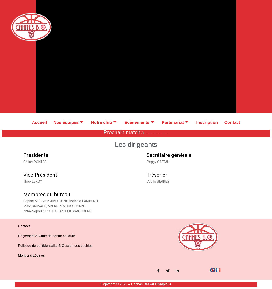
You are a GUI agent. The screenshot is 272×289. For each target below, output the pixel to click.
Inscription (207, 122)
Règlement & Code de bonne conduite (47, 236)
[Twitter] (168, 271)
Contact (232, 122)
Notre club (104, 122)
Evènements (139, 122)
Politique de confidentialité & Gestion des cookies (55, 246)
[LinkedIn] (177, 271)
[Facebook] (158, 271)
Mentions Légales (31, 255)
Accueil (39, 122)
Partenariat (175, 122)
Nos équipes (68, 122)
